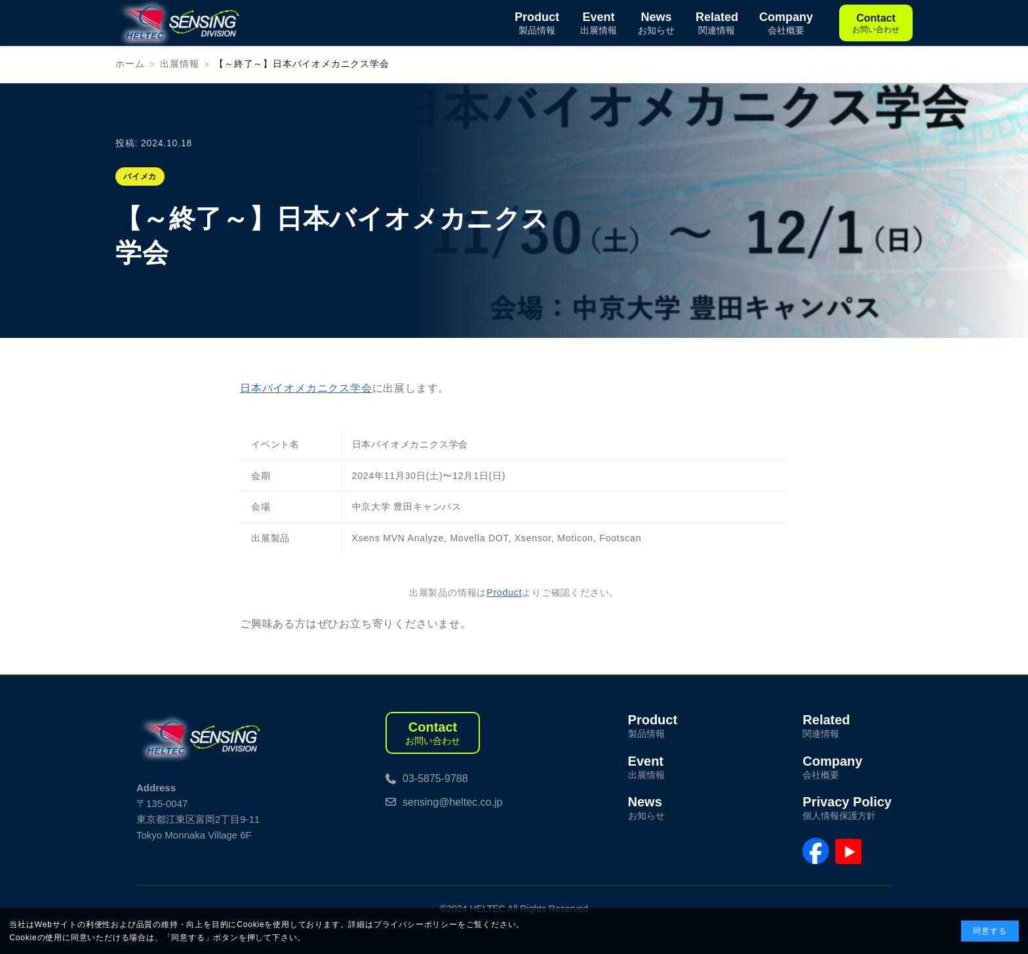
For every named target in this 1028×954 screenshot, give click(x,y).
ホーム (129, 63)
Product (504, 592)
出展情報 (179, 63)
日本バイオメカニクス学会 (306, 388)
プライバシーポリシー (416, 924)
